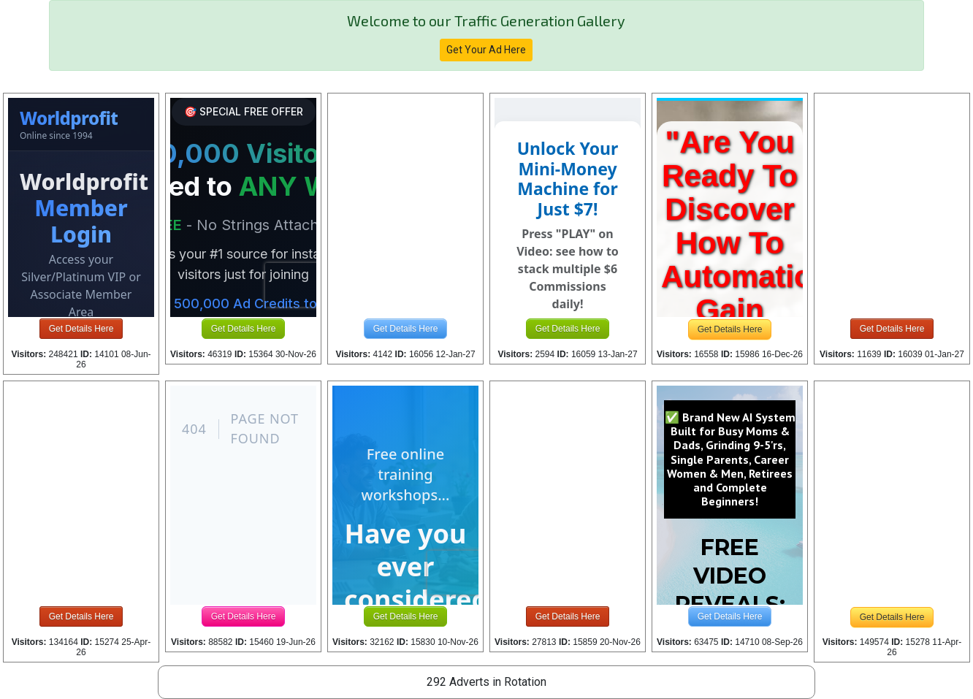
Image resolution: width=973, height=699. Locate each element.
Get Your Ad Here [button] (486, 50)
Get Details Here (81, 329)
